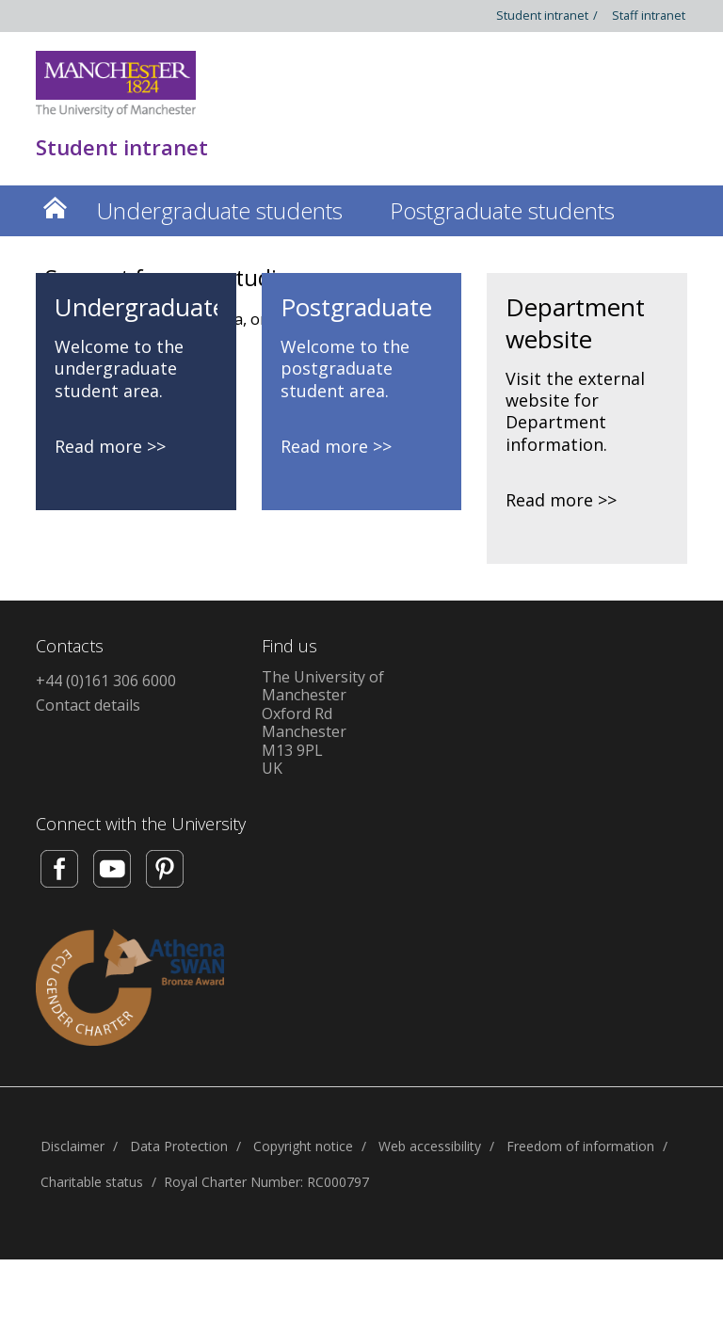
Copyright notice (303, 1146)
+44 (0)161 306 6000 (106, 680)
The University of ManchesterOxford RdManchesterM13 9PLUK (323, 722)
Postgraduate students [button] (502, 210)
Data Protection (179, 1146)
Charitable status (91, 1182)
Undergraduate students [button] (220, 210)
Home (54, 207)
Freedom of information (580, 1146)
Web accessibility (429, 1146)
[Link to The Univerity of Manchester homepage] (116, 84)
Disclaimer (72, 1146)
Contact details (88, 705)
